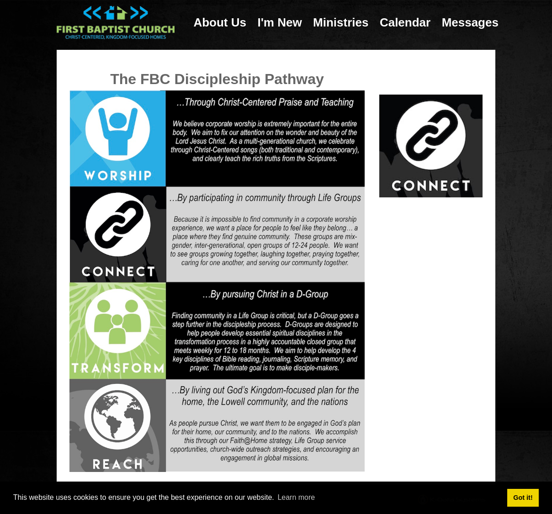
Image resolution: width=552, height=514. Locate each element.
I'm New (279, 22)
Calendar (405, 22)
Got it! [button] (522, 497)
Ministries (340, 22)
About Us (219, 22)
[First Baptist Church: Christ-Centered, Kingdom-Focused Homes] (116, 22)
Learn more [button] (296, 497)
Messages (470, 22)
